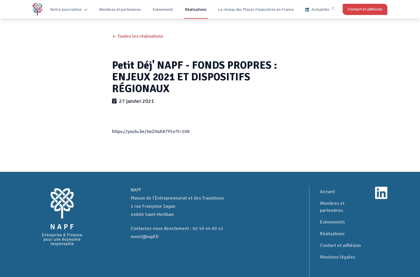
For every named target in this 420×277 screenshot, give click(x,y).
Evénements (163, 9)
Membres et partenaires (120, 9)
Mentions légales (337, 257)
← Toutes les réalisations (137, 36)
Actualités (319, 9)
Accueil (327, 192)
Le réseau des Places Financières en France (256, 9)
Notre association (69, 9)
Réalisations (195, 9)
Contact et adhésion (340, 245)
